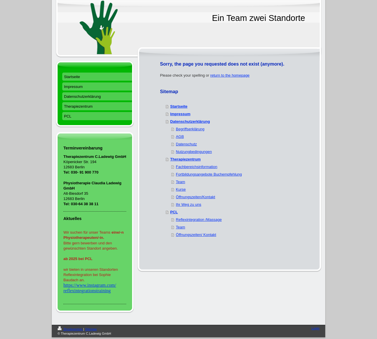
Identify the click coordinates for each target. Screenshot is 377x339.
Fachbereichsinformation (196, 167)
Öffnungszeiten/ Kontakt (196, 234)
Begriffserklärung (190, 129)
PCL (174, 212)
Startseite (178, 106)
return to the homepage (230, 75)
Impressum (180, 114)
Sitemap (91, 329)
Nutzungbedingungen (194, 151)
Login (315, 328)
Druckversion (70, 329)
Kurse (181, 189)
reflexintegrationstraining (87, 290)
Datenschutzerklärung (190, 121)
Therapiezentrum (185, 159)
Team (180, 182)
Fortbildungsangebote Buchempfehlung (209, 174)
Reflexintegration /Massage (199, 219)
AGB (180, 136)
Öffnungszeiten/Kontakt (195, 197)
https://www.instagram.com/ (89, 285)
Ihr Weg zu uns (188, 204)
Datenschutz (186, 144)
